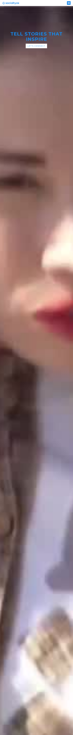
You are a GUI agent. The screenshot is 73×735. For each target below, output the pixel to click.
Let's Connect (36, 46)
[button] (69, 3)
